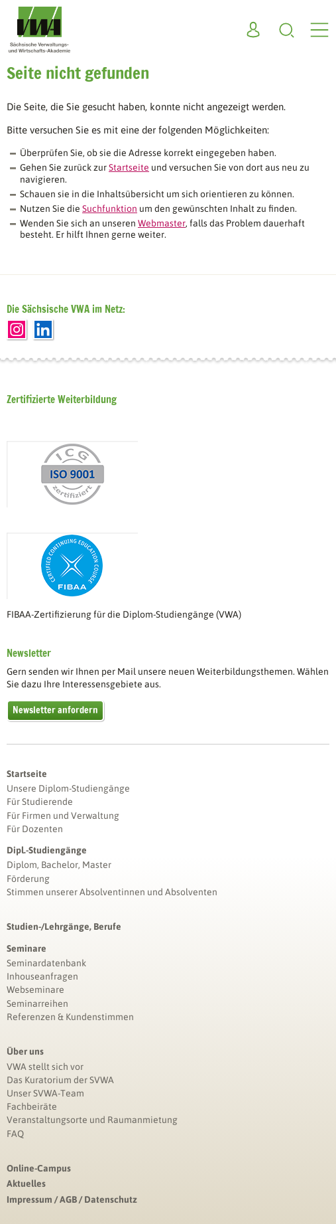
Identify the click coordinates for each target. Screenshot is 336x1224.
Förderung (28, 878)
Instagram (17, 329)
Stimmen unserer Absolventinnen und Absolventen (112, 892)
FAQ (15, 1133)
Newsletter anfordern (55, 710)
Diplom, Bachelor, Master (59, 864)
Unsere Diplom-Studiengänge (68, 788)
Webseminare (35, 989)
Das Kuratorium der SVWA (60, 1080)
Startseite (27, 773)
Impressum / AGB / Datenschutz (72, 1199)
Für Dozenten (35, 829)
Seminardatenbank (46, 963)
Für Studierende (40, 801)
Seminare (26, 948)
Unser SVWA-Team (45, 1093)
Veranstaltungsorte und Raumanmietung (92, 1119)
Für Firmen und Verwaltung (63, 815)
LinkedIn (43, 329)
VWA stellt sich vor (45, 1066)
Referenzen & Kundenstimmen (70, 1016)
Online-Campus (39, 1168)
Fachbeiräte (32, 1106)
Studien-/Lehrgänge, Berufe (64, 926)
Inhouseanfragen (42, 976)
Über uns (25, 1051)
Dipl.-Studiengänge (47, 850)
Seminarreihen (37, 1003)
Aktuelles (26, 1183)
